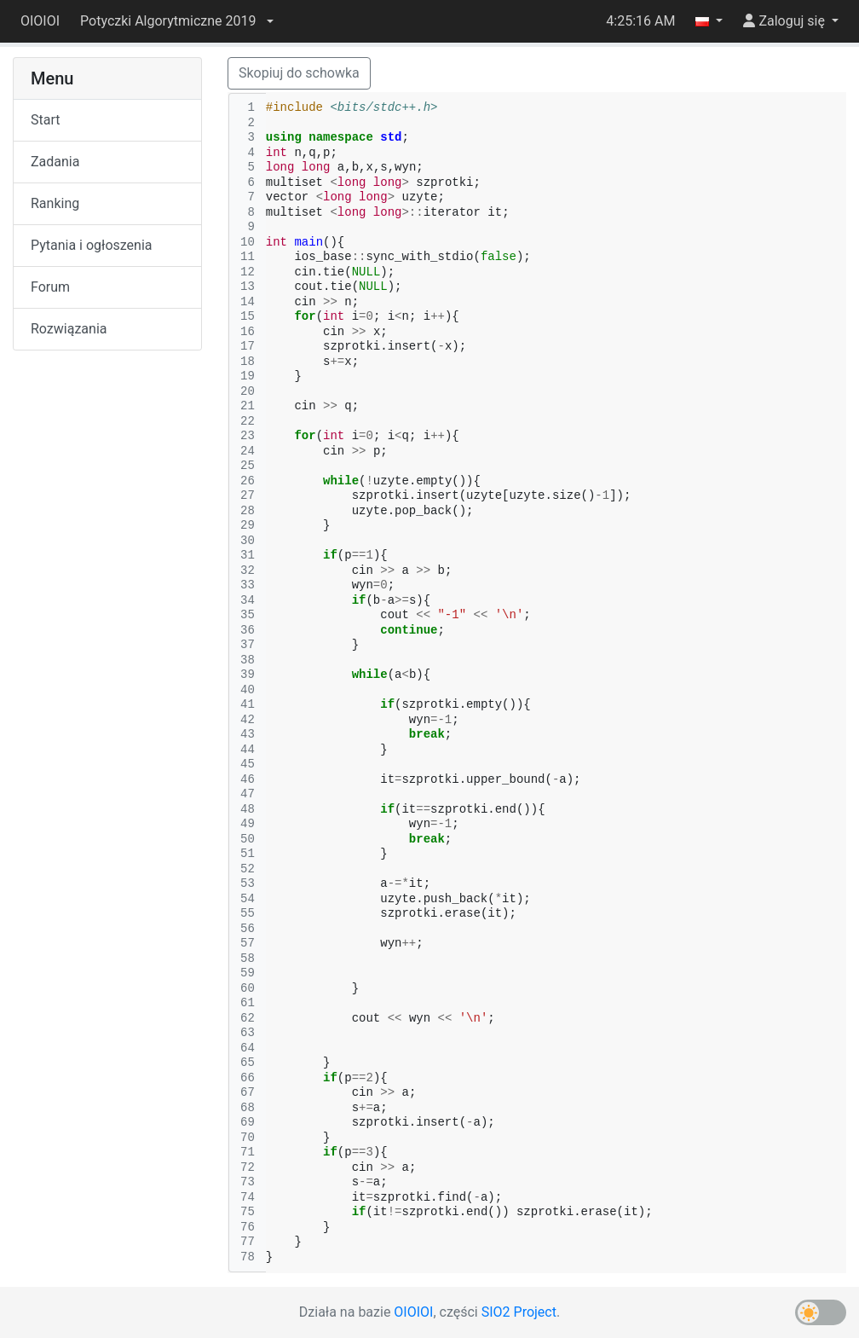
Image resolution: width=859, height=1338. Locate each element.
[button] (176, 21)
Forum (50, 287)
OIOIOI (40, 21)
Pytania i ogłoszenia (92, 245)
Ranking (55, 203)
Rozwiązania (69, 329)
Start (45, 120)
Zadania (55, 161)
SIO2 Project (518, 1312)
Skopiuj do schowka (299, 73)
